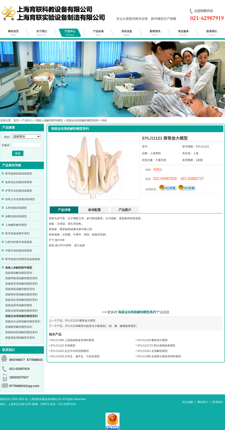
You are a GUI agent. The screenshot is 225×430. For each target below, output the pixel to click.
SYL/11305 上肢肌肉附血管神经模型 (72, 340)
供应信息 (126, 33)
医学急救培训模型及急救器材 (22, 259)
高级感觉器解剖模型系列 (20, 289)
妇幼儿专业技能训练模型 (20, 199)
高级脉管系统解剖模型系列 (21, 283)
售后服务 (183, 33)
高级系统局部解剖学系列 (20, 337)
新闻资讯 (155, 33)
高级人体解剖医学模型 (49, 120)
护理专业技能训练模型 (18, 190)
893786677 (17, 360)
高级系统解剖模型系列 (18, 272)
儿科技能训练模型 (16, 207)
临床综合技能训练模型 (18, 182)
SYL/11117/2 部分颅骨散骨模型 (156, 345)
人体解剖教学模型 (16, 224)
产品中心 (70, 33)
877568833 (35, 360)
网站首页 (13, 33)
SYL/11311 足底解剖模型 (152, 351)
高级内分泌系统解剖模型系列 (22, 321)
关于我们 (41, 33)
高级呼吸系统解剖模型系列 (21, 278)
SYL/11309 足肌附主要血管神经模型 (159, 356)
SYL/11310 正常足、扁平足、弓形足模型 (75, 356)
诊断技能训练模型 (16, 216)
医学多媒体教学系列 (17, 233)
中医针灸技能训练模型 (18, 250)
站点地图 (187, 402)
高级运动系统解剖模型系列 (82, 120)
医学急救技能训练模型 (18, 173)
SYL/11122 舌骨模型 (63, 345)
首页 (16, 120)
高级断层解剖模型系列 (18, 326)
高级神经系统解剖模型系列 (21, 294)
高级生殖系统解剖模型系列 (21, 310)
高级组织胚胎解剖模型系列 (21, 332)
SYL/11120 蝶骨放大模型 (80, 320)
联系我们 (211, 33)
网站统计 (202, 402)
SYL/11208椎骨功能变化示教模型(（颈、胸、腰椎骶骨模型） (102, 326)
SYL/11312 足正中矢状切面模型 (70, 351)
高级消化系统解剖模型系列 (21, 299)
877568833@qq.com (24, 386)
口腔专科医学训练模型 (18, 242)
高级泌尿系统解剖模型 (18, 305)
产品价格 (98, 33)
